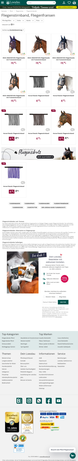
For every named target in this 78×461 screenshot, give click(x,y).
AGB (40, 358)
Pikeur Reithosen (44, 341)
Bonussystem (24, 363)
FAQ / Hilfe (42, 372)
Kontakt (22, 361)
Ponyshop (5, 375)
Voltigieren (5, 372)
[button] (2, 2)
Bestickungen (62, 358)
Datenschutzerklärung (49, 315)
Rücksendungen (44, 369)
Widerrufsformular (45, 386)
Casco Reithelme (63, 338)
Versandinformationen (46, 380)
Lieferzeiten (43, 377)
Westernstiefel (25, 341)
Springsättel (25, 347)
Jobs (21, 377)
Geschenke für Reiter (9, 363)
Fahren (4, 369)
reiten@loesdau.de (45, 456)
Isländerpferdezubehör (9, 377)
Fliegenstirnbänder (61, 203)
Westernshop (6, 358)
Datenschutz (43, 363)
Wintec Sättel (43, 347)
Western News (50, 297)
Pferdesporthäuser (26, 358)
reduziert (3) (6, 25)
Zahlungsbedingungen (46, 383)
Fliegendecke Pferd (8, 338)
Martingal (24, 344)
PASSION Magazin (26, 372)
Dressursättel (6, 344)
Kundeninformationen (46, 375)
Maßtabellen (62, 363)
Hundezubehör (7, 366)
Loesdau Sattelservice (65, 361)
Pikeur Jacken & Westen (46, 344)
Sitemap (41, 388)
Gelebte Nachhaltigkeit (27, 369)
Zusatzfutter (32, 207)
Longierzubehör (7, 361)
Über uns (23, 366)
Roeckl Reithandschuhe (65, 344)
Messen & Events (26, 380)
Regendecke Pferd (8, 341)
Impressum (42, 361)
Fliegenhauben (44, 203)
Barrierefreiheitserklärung (47, 366)
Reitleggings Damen (8, 347)
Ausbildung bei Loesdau (28, 375)
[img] (74, 4)
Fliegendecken (18, 207)
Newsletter (61, 366)
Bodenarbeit (6, 383)
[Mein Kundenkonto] (64, 4)
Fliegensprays (29, 203)
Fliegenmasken (15, 203)
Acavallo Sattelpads (64, 347)
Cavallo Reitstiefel (45, 338)
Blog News (62, 297)
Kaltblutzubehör (7, 380)
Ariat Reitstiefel (63, 341)
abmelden (58, 317)
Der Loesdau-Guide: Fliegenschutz (53, 207)
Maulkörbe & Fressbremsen (30, 338)
